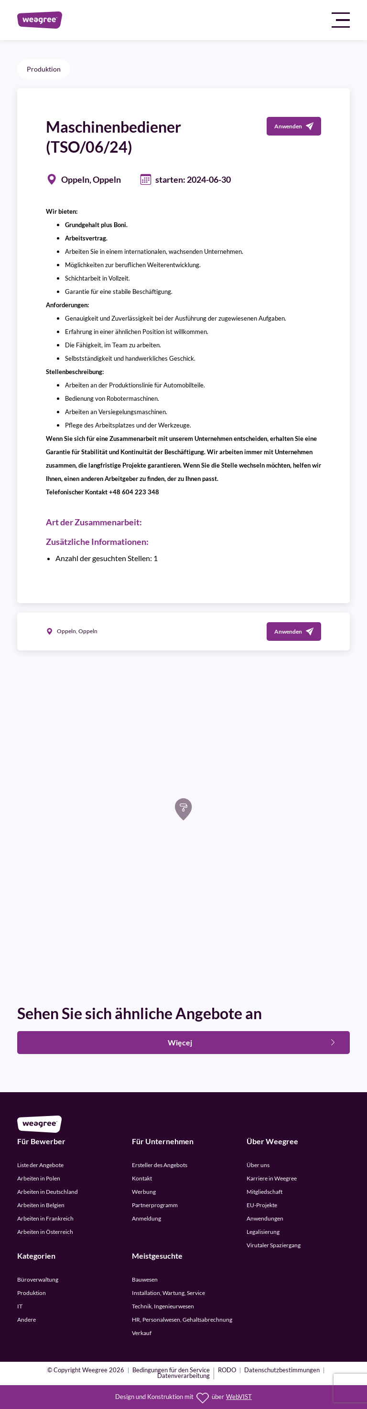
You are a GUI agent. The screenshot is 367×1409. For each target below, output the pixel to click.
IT (19, 1306)
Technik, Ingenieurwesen (163, 1306)
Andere (26, 1319)
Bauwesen (145, 1279)
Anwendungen (265, 1218)
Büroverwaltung (37, 1279)
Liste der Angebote (40, 1165)
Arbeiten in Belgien (41, 1205)
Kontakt (142, 1178)
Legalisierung (263, 1231)
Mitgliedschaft (264, 1191)
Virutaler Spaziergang (274, 1245)
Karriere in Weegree (272, 1178)
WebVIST (239, 1396)
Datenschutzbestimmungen (282, 1370)
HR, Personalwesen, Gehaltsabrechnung (182, 1319)
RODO (227, 1370)
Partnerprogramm (155, 1205)
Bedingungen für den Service (171, 1370)
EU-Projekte (262, 1205)
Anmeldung (146, 1218)
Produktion (44, 69)
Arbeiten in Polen (38, 1178)
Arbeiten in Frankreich (45, 1218)
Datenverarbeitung (183, 1376)
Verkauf (141, 1332)
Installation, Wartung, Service (168, 1292)
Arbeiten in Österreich (45, 1231)
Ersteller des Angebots (159, 1165)
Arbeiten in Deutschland (47, 1191)
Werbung (144, 1191)
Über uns (258, 1165)
